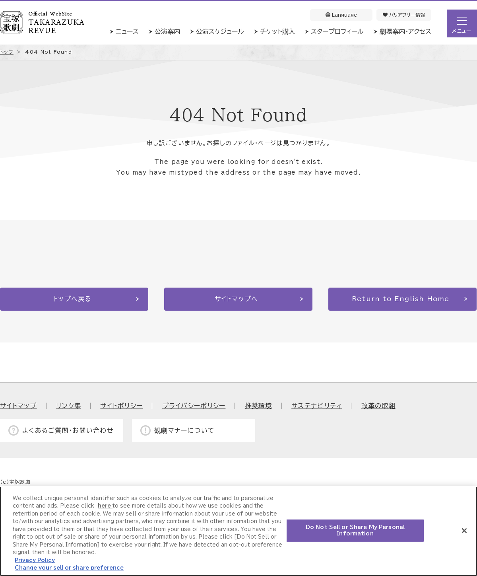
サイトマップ (18, 406)
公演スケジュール (220, 31)
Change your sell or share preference (69, 567)
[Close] (464, 530)
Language (341, 14)
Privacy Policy (35, 560)
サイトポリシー (121, 406)
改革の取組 (378, 406)
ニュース (127, 31)
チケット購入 (277, 31)
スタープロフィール (337, 31)
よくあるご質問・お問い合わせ (68, 430)
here (105, 505)
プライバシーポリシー (194, 406)
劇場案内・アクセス (405, 31)
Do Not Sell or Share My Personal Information (355, 530)
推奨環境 (258, 406)
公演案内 (167, 31)
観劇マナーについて (184, 430)
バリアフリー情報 (404, 14)
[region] (238, 531)
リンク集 (68, 406)
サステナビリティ (316, 406)
